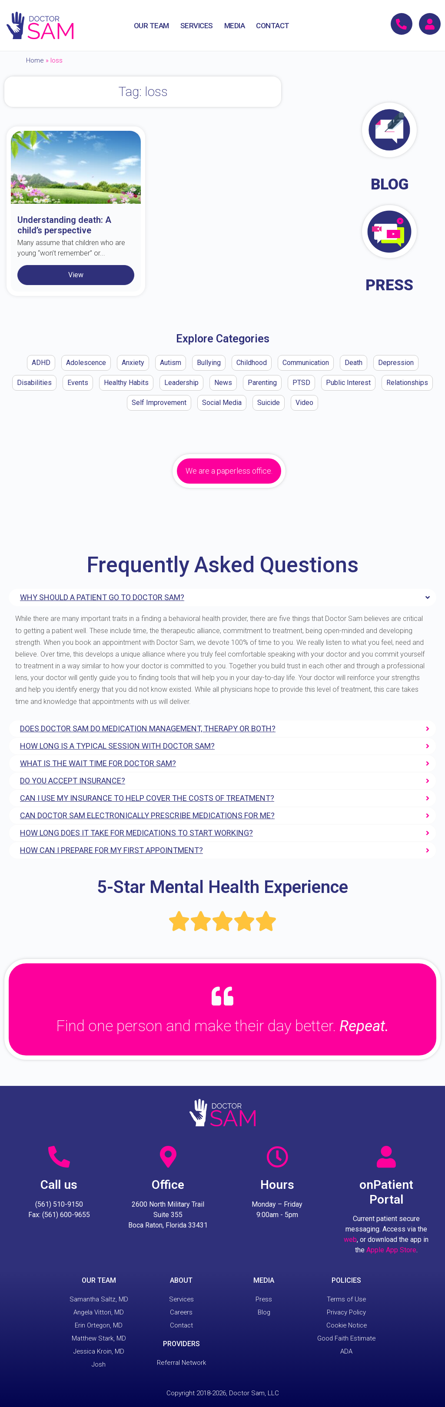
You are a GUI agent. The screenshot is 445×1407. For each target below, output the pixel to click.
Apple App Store (391, 1250)
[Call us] (59, 1157)
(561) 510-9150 (59, 1204)
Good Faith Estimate (346, 1338)
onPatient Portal (386, 1192)
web (350, 1239)
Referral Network (181, 1363)
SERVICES (196, 25)
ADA (346, 1351)
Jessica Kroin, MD (99, 1351)
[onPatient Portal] (386, 1157)
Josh (99, 1364)
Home (35, 60)
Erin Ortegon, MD (98, 1325)
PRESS (389, 285)
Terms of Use (346, 1299)
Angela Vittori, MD (98, 1312)
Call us (58, 1185)
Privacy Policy (346, 1312)
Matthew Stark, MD (98, 1338)
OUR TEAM (151, 25)
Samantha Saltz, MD (99, 1299)
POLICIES (346, 1280)
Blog (263, 1312)
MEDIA (234, 25)
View (75, 275)
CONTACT (272, 25)
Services (181, 1299)
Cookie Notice (346, 1325)
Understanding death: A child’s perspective (64, 225)
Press (264, 1299)
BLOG (389, 184)
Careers (181, 1312)
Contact (181, 1325)
